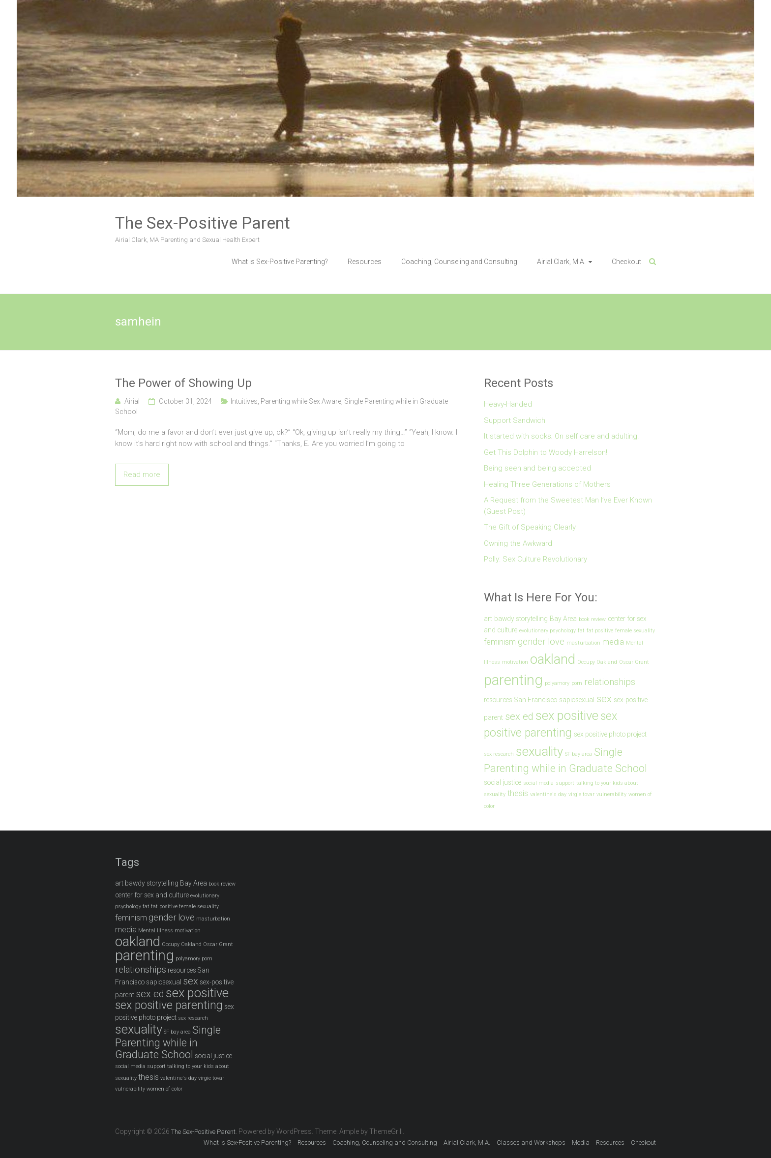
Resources (365, 262)
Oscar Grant (634, 662)
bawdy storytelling (521, 619)
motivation (515, 662)
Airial (132, 401)
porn (576, 683)
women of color (164, 1089)
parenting (513, 680)
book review (592, 619)
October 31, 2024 (185, 401)
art (488, 619)
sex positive (566, 715)
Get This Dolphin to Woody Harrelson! (545, 452)
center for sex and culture (152, 895)
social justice (502, 782)
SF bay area (578, 754)
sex (604, 699)
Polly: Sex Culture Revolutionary (535, 559)
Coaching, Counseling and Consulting (459, 262)
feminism (500, 642)
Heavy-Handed (508, 404)
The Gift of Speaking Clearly (530, 527)
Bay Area (563, 619)
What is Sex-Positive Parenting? (280, 262)
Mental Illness (155, 930)
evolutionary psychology (547, 630)
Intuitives (244, 401)
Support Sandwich (514, 420)
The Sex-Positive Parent (202, 223)
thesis (517, 793)
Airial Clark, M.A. (561, 262)
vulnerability (611, 794)
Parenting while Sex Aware (301, 401)
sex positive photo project (610, 734)
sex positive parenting (169, 1005)
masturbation (583, 643)
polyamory (557, 683)
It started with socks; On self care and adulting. (561, 436)
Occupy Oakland (597, 662)
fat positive (600, 630)
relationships (609, 682)
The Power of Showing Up (183, 383)
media (613, 642)
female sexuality (635, 630)
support (565, 783)
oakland (552, 659)
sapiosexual (576, 700)
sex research (499, 754)
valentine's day (548, 794)
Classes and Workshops (531, 1142)
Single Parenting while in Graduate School (168, 1042)
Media (581, 1142)
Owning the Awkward (518, 543)
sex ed (519, 716)
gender (532, 641)
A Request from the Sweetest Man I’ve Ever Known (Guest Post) (568, 506)
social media (538, 783)
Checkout (626, 262)
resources (498, 700)
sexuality (539, 751)
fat (581, 630)
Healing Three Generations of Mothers (547, 484)
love (556, 641)
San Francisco (535, 700)
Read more (141, 474)
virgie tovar (581, 794)
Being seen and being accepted (537, 468)
